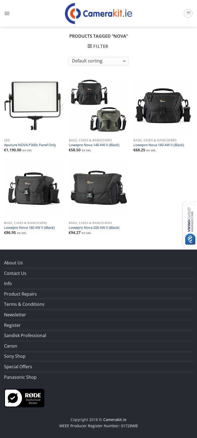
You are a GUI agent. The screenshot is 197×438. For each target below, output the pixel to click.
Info (8, 283)
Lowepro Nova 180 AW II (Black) (29, 228)
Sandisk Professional (25, 335)
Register (12, 325)
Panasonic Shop (20, 377)
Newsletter (15, 315)
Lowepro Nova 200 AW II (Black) (94, 228)
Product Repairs (20, 294)
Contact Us (15, 273)
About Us (13, 263)
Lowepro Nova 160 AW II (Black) (158, 145)
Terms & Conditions (24, 304)
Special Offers (18, 367)
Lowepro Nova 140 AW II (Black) (94, 145)
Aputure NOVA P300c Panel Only (30, 145)
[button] (7, 13)
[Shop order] (98, 61)
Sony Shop (15, 356)
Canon (10, 346)
